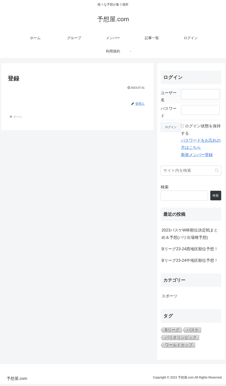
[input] (191, 171)
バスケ (193, 330)
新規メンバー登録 (197, 155)
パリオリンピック (181, 337)
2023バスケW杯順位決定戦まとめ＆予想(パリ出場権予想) (190, 233)
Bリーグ (172, 330)
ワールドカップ (179, 345)
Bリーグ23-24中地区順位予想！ (190, 260)
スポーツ (169, 296)
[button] (217, 170)
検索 (165, 187)
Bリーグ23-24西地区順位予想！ (190, 249)
